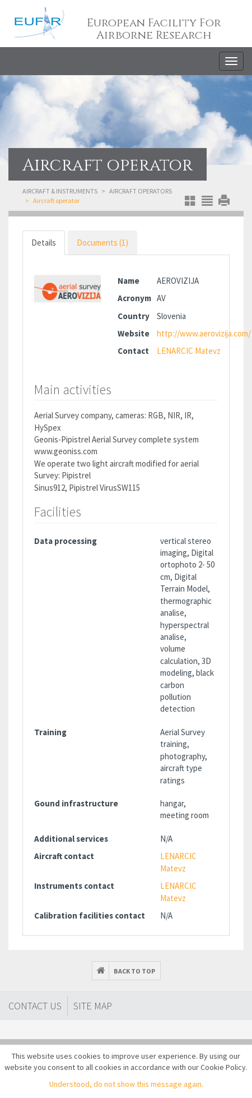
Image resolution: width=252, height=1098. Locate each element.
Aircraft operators (140, 191)
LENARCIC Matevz (189, 350)
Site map (92, 1005)
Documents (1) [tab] (102, 242)
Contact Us (35, 1005)
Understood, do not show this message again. (126, 1084)
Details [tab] (43, 242)
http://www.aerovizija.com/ (204, 333)
